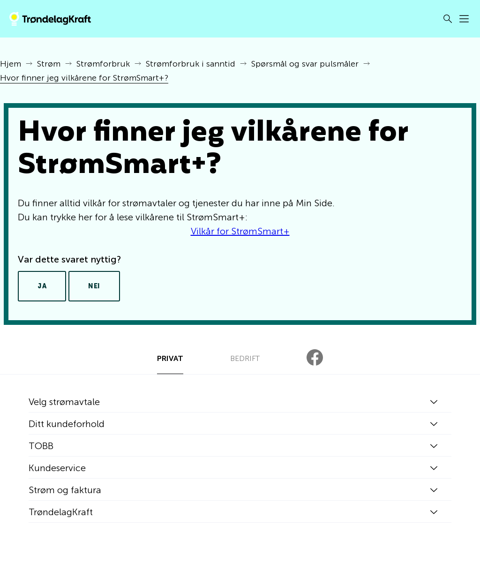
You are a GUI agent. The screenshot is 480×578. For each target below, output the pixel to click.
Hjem (10, 64)
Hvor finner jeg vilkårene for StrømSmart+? (84, 78)
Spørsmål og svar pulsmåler (305, 64)
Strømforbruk (103, 64)
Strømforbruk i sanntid (190, 64)
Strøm (48, 64)
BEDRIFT (245, 358)
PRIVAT (170, 358)
